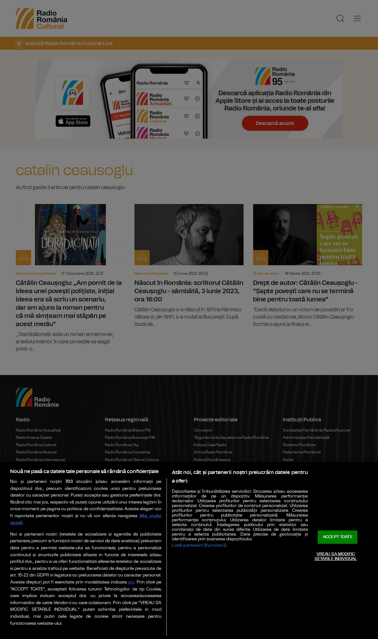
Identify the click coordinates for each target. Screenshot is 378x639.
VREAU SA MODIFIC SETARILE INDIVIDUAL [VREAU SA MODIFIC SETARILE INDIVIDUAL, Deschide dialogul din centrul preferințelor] (336, 556)
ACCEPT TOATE (338, 537)
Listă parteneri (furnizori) (199, 545)
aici (131, 582)
